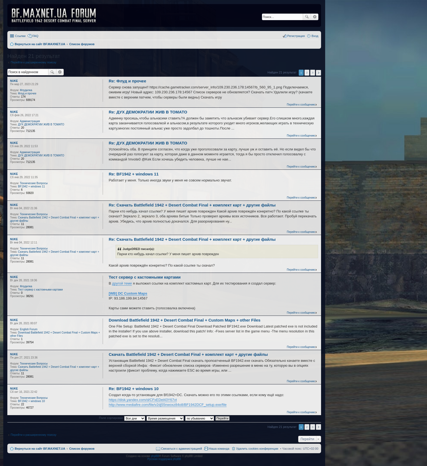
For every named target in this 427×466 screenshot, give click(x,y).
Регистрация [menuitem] (296, 36)
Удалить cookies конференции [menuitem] (257, 448)
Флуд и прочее (27, 93)
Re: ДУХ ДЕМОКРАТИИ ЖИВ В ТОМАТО (148, 112)
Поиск (307, 17)
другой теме (122, 283)
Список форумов (81, 448)
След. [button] (318, 73)
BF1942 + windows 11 (31, 186)
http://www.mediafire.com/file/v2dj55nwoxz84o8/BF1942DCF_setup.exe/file (168, 405)
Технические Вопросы (34, 183)
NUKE (14, 80)
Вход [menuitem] (315, 36)
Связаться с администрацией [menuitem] (181, 448)
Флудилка (26, 90)
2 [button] (307, 72)
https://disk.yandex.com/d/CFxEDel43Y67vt (143, 400)
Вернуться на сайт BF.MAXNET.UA (40, 448)
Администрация (30, 121)
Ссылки (20, 36)
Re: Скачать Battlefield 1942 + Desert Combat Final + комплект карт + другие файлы (192, 205)
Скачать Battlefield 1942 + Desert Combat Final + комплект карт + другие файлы (188, 354)
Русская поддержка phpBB (164, 459)
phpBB (155, 456)
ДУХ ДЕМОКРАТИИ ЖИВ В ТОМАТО (41, 124)
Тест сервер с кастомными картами (40, 289)
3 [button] (312, 72)
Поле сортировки (111, 417)
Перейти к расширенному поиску (33, 62)
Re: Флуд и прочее (127, 81)
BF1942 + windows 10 (31, 401)
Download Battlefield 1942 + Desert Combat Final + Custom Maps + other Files (184, 320)
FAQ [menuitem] (35, 36)
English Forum (28, 329)
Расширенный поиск (314, 17)
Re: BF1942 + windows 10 (133, 388)
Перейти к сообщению (301, 104)
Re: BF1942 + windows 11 (133, 174)
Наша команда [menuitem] (219, 448)
